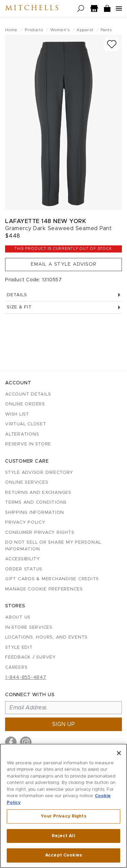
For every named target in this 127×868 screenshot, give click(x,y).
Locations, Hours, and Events (46, 637)
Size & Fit (63, 307)
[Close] (118, 753)
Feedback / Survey (30, 657)
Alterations (22, 434)
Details (63, 295)
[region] (63, 806)
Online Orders (25, 404)
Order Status (23, 569)
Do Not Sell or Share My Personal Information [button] (53, 545)
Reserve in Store (28, 444)
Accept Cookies (63, 855)
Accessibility (22, 559)
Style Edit (19, 647)
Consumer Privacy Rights (39, 532)
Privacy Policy (25, 522)
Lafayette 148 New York (45, 221)
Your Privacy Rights (63, 816)
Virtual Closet (25, 424)
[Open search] (80, 8)
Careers (16, 667)
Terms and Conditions (36, 502)
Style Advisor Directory (39, 472)
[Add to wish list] (112, 44)
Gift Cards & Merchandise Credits (52, 579)
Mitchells (32, 8)
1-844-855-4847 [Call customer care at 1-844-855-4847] (25, 677)
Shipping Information (34, 512)
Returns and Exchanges (38, 492)
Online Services (26, 482)
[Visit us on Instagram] (25, 742)
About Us (17, 617)
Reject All (63, 836)
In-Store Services (28, 627)
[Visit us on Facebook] (11, 742)
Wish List (17, 414)
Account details (28, 394)
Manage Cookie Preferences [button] (44, 589)
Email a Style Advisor (64, 264)
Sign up (63, 724)
